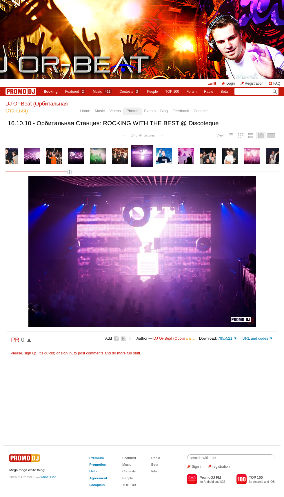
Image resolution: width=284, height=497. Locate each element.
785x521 (225, 338)
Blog (164, 111)
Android (209, 481)
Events (150, 111)
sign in (66, 353)
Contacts (201, 111)
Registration (254, 83)
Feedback (180, 111)
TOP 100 (172, 92)
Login (230, 83)
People (152, 92)
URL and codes (255, 338)
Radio (208, 92)
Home (85, 111)
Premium (96, 458)
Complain (97, 485)
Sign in (197, 466)
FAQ (276, 83)
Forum (192, 92)
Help (93, 471)
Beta (224, 92)
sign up (30, 353)
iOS (222, 481)
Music (102, 91)
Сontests (129, 91)
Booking (51, 92)
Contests (129, 471)
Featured (75, 91)
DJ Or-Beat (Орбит (174, 338)
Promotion (97, 464)
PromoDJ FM (210, 478)
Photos (132, 111)
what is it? (48, 477)
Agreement (98, 478)
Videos (115, 111)
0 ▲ (26, 339)
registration (221, 466)
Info (154, 471)
